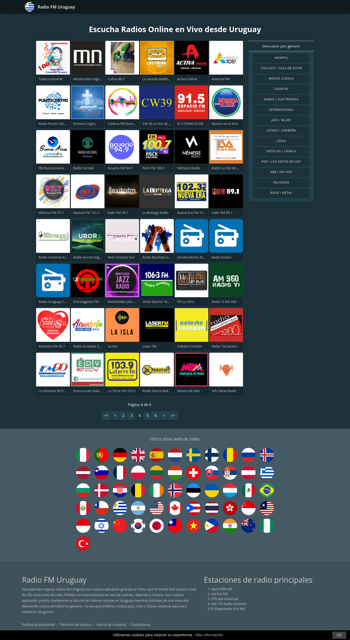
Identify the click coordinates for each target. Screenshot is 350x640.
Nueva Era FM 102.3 (192, 212)
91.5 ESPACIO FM (190, 123)
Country (281, 89)
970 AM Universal (224, 599)
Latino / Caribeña (281, 130)
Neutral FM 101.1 (86, 212)
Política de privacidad (38, 624)
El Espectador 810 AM (228, 608)
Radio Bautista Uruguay (160, 257)
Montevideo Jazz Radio (125, 301)
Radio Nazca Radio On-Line (163, 391)
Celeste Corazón (189, 346)
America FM (221, 79)
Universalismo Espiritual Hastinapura (205, 257)
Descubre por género (281, 46)
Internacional (281, 110)
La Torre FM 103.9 (121, 391)
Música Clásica (281, 78)
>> (173, 416)
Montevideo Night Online (92, 79)
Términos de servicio (76, 624)
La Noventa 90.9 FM (53, 391)
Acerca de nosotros (111, 624)
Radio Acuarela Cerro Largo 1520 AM (101, 346)
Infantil (281, 58)
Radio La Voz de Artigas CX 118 (235, 168)
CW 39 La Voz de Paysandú (163, 123)
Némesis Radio (188, 168)
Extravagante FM (86, 301)
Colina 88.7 (116, 79)
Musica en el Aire (225, 123)
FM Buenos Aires (51, 168)
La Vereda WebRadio (158, 79)
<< (106, 416)
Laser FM (149, 346)
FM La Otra (185, 301)
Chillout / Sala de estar (281, 68)
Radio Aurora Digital (88, 257)
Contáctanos (140, 624)
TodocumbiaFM (50, 79)
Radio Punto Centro (53, 123)
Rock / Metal (281, 193)
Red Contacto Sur (121, 257)
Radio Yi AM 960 (224, 301)
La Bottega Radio (155, 212)
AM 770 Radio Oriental (228, 604)
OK (339, 635)
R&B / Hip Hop (281, 172)
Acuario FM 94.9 (120, 168)
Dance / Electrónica (281, 99)
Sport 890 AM (221, 589)
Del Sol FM (219, 594)
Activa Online (187, 79)
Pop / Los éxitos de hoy (281, 162)
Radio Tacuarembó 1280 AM (233, 346)
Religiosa (281, 182)
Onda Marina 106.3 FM (159, 301)
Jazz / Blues (281, 120)
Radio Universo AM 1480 (57, 257)
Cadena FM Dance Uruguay (128, 123)
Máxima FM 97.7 (51, 212)
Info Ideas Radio (224, 391)
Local (281, 141)
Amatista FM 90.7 (51, 346)
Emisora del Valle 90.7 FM (92, 391)
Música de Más (188, 391)
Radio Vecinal (83, 168)
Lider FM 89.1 (222, 212)
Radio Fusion (221, 257)
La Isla (112, 346)
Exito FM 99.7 (118, 212)
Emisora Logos (84, 123)
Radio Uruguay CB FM (55, 301)
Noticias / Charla (281, 151)
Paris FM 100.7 (153, 168)
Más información (209, 635)
